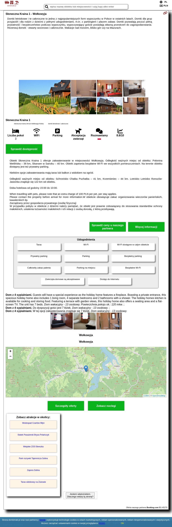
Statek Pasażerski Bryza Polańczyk (33, 435)
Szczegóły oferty (65, 405)
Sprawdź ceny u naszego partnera (107, 227)
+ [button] (10, 351)
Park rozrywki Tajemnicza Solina (33, 458)
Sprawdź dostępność (24, 149)
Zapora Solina (33, 470)
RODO (102, 523)
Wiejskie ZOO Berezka (33, 446)
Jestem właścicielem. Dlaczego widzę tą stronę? (80, 495)
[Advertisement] (86, 54)
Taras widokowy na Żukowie (33, 482)
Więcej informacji (146, 226)
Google (42, 520)
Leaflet (146, 396)
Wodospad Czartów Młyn (33, 423)
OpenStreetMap (158, 396)
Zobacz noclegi (106, 405)
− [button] (10, 356)
